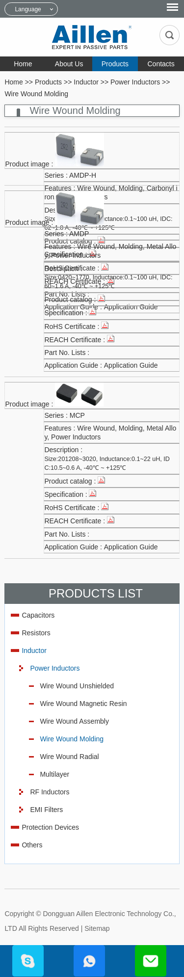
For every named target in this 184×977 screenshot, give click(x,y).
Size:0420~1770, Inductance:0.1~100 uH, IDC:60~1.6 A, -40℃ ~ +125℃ (108, 282)
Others (32, 845)
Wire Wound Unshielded (77, 686)
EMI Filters (46, 810)
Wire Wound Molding (36, 94)
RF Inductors (49, 792)
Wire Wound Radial (69, 756)
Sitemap (96, 928)
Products (115, 64)
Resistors (36, 633)
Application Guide (131, 365)
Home (23, 64)
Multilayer (54, 774)
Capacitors (38, 615)
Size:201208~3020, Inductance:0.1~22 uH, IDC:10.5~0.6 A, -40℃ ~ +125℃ (107, 463)
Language (28, 9)
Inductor (86, 82)
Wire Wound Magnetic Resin (83, 703)
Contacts (161, 64)
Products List (96, 593)
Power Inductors (135, 82)
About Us (69, 64)
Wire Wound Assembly (74, 721)
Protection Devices (50, 827)
